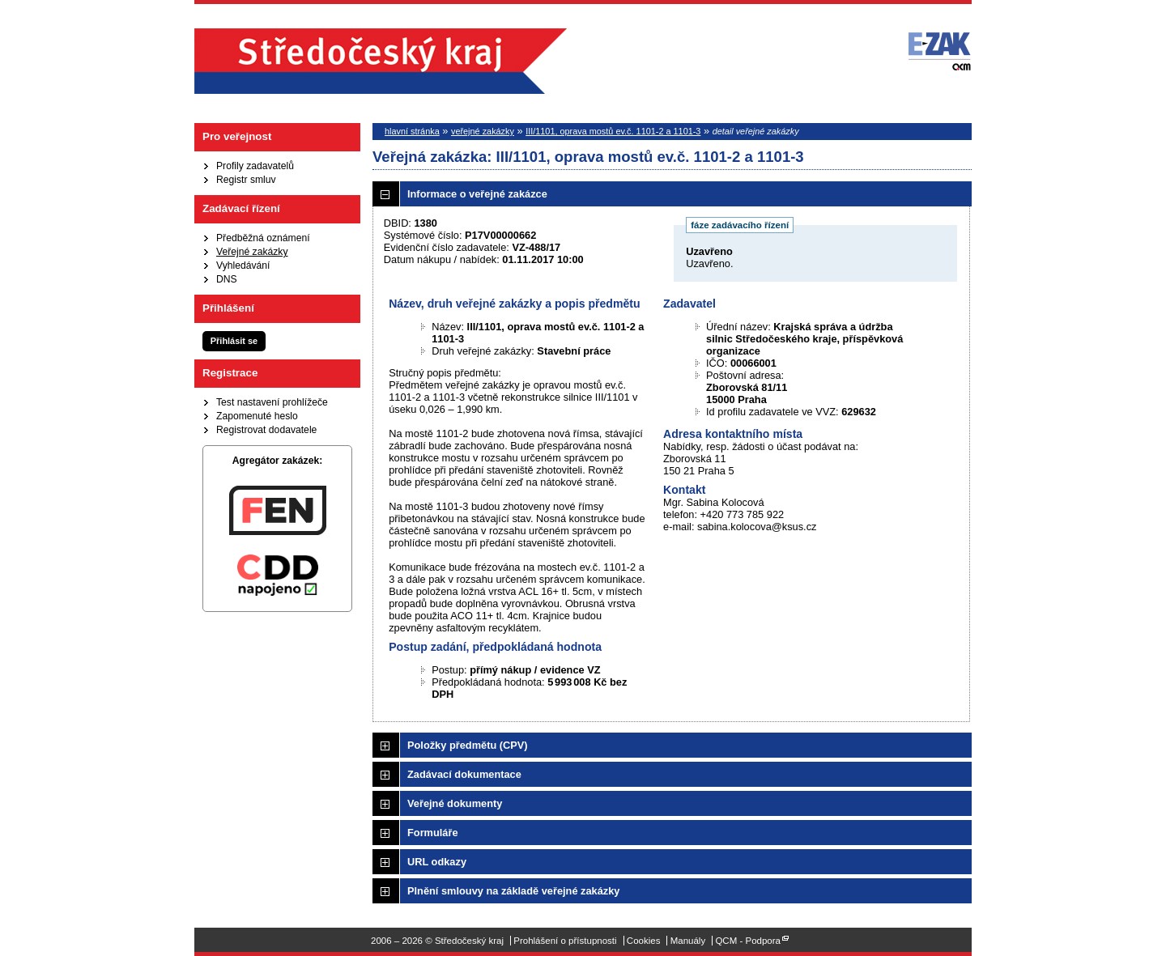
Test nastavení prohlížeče (272, 402)
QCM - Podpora (748, 940)
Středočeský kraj (380, 61)
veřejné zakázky (482, 131)
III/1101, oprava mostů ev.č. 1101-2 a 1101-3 (613, 131)
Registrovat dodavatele (266, 430)
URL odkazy (436, 862)
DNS (226, 279)
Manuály (688, 940)
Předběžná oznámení (263, 238)
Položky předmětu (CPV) (467, 745)
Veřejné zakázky (252, 251)
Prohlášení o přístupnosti (564, 940)
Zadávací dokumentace (464, 774)
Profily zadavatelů (255, 166)
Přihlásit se (234, 341)
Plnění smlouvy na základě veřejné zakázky (513, 891)
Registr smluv (246, 179)
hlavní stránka (412, 131)
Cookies (644, 940)
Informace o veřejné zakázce (477, 194)
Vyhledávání (243, 265)
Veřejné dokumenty (454, 803)
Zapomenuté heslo (257, 416)
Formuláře (432, 832)
